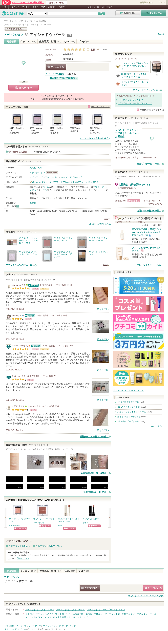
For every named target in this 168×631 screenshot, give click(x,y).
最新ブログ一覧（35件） (149, 163)
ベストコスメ (106, 7)
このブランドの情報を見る (15, 29)
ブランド (26, 7)
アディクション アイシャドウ (70, 609)
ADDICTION (36, 167)
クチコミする (56, 67)
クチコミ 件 (54, 74)
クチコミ (28, 41)
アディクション (13, 34)
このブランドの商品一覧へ (48, 546)
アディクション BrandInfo (53, 172)
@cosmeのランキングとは (152, 110)
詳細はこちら (23, 558)
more (106, 219)
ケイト (85, 523)
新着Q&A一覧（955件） (149, 210)
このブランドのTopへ (19, 546)
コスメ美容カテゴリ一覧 (15, 626)
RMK (60, 525)
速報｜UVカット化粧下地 (128, 416)
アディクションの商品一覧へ (20, 265)
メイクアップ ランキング (130, 100)
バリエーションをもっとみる (94, 138)
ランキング (14, 7)
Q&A (43, 7)
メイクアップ (36, 177)
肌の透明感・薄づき (82, 614)
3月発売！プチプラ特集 (128, 421)
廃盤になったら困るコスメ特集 (131, 412)
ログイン (161, 2)
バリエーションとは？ (100, 107)
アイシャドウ (51, 177)
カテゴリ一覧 (93, 7)
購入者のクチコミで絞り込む (63, 78)
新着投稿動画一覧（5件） (96, 492)
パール (46, 187)
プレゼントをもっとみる (149, 265)
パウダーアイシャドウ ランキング (135, 103)
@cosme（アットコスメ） (53, 629)
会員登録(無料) (146, 2)
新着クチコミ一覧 (94, 436)
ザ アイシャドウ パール (45, 35)
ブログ (35, 7)
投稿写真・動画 (50, 41)
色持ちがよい (128, 614)
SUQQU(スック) (128, 74)
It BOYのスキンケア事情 (128, 407)
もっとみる (156, 426)
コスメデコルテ (128, 63)
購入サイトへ (23, 88)
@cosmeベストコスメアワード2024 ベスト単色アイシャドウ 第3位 (65, 182)
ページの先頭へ (146, 596)
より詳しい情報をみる (100, 224)
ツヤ (45, 190)
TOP (5, 7)
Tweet (161, 34)
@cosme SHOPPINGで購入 (47, 152)
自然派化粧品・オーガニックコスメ (70, 617)
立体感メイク (100, 614)
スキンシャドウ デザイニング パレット (134, 66)
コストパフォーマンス (40, 617)
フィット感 (114, 614)
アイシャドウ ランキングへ (146, 90)
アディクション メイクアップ (39, 609)
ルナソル (125, 82)
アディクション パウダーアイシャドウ (106, 609)
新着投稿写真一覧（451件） (95, 473)
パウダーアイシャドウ (72, 177)
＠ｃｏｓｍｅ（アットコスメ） (128, 390)
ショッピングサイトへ (20, 528)
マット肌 (59, 614)
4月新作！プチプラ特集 (128, 402)
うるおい (29, 614)
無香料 (33, 203)
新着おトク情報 (56, 3)
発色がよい (142, 614)
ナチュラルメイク (44, 614)
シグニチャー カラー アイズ (134, 75)
